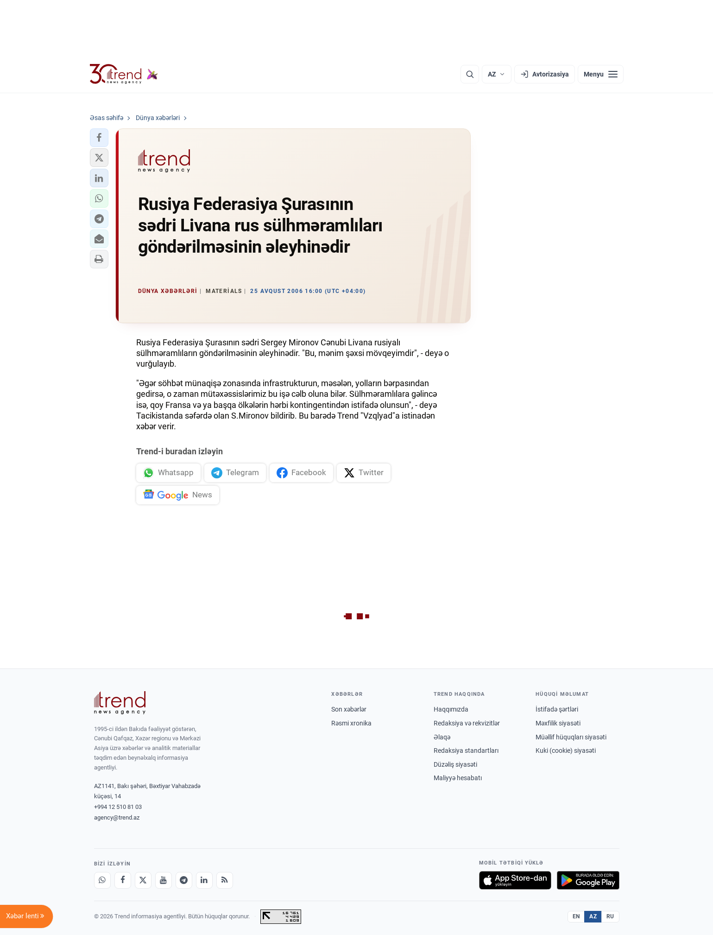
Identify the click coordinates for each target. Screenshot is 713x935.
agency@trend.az (116, 817)
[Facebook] (122, 880)
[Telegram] (184, 880)
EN (576, 916)
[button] (99, 137)
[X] (143, 880)
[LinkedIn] (204, 880)
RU (610, 916)
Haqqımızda (451, 709)
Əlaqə (442, 737)
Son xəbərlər (348, 709)
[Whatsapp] (102, 880)
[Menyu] (601, 74)
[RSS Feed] (224, 880)
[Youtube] (163, 880)
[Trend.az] (124, 74)
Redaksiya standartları (466, 750)
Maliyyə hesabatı (458, 778)
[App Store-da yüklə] (515, 880)
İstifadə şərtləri (557, 709)
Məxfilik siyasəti (558, 723)
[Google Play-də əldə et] (588, 880)
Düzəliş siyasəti (455, 764)
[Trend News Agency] (120, 702)
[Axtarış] (470, 74)
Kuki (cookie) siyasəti (566, 750)
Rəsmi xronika (351, 723)
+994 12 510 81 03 (118, 806)
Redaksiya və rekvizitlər (467, 723)
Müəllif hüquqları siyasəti (571, 737)
